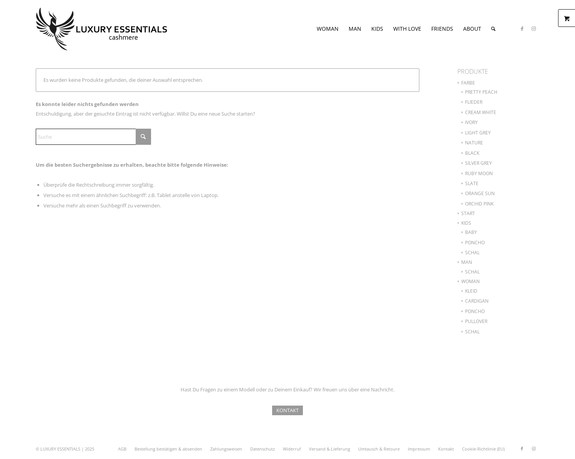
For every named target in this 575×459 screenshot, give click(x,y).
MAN (466, 262)
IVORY (471, 122)
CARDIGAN (477, 301)
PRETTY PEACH (481, 92)
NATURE (474, 142)
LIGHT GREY (478, 132)
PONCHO (475, 242)
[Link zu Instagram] (533, 28)
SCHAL (472, 252)
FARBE (468, 83)
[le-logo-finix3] (102, 29)
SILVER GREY (478, 163)
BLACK (472, 153)
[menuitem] (328, 29)
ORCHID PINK (479, 204)
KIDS (466, 223)
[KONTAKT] (287, 411)
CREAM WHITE (480, 112)
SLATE (472, 183)
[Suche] (493, 29)
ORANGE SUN (480, 193)
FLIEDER (473, 102)
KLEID (471, 291)
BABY (471, 232)
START (468, 213)
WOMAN (470, 281)
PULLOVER (476, 321)
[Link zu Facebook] (522, 28)
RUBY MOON (479, 173)
